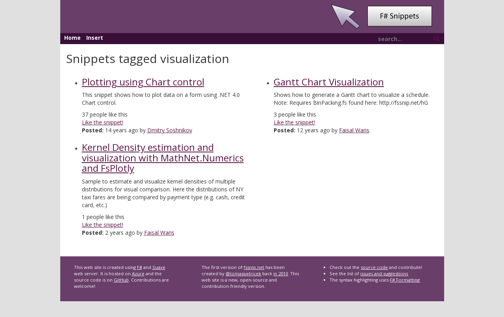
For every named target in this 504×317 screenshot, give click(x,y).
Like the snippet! (102, 122)
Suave (158, 267)
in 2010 (280, 273)
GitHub (121, 280)
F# (139, 267)
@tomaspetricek (243, 273)
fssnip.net (254, 267)
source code (374, 267)
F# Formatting (405, 280)
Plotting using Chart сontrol (143, 81)
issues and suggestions (384, 273)
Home (72, 37)
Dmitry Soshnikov (169, 130)
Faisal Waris (159, 232)
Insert (94, 37)
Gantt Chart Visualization (329, 81)
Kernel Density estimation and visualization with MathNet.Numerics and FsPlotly (163, 157)
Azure (138, 273)
